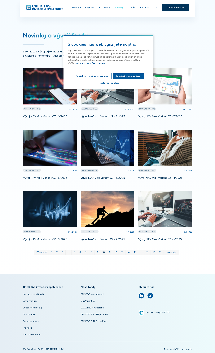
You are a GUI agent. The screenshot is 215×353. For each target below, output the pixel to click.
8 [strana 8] (91, 252)
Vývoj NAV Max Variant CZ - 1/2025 (160, 239)
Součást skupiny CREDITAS (157, 313)
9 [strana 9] (97, 252)
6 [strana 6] (80, 252)
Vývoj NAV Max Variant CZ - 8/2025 (103, 116)
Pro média (27, 328)
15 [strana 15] (135, 252)
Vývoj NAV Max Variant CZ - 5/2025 (103, 177)
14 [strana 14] (129, 252)
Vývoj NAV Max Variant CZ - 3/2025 (45, 239)
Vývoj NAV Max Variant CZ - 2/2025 (103, 239)
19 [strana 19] (160, 252)
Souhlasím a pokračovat (128, 76)
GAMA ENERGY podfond (92, 308)
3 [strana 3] (62, 252)
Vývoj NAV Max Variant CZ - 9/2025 (45, 116)
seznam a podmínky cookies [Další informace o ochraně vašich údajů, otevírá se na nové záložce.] (90, 63)
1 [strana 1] (51, 252)
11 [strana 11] (110, 252)
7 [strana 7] (85, 252)
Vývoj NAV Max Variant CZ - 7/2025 (160, 116)
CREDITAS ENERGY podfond (94, 321)
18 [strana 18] (154, 252)
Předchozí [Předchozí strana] (41, 252)
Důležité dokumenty (32, 308)
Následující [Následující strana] (171, 252)
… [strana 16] (141, 252)
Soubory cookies (31, 321)
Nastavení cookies (32, 334)
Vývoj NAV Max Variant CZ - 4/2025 (160, 177)
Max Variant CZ (88, 301)
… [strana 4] (68, 252)
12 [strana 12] (116, 252)
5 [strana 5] (74, 252)
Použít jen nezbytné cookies (92, 76)
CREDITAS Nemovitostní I (92, 294)
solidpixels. (187, 349)
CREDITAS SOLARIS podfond (94, 314)
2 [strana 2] (57, 252)
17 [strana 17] (147, 252)
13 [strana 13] (122, 252)
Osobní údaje (29, 314)
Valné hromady (30, 301)
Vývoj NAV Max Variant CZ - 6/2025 (45, 177)
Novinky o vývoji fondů (33, 294)
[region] (108, 62)
